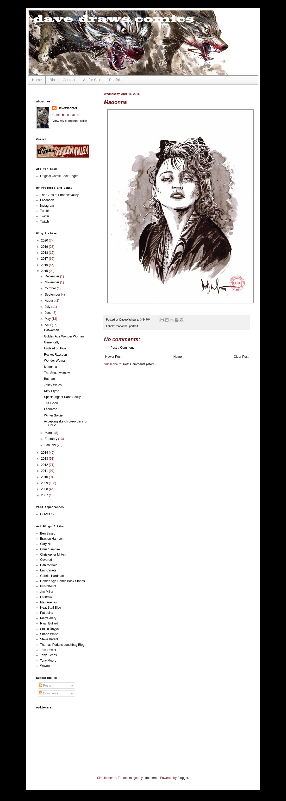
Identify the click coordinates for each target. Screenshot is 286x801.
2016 (45, 265)
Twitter (44, 216)
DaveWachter (67, 108)
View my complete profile (69, 121)
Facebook (47, 200)
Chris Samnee (50, 549)
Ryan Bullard (49, 623)
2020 (45, 240)
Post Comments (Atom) (139, 364)
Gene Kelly (51, 342)
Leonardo (50, 409)
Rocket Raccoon (55, 354)
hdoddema (151, 778)
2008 (45, 489)
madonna (122, 326)
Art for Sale (92, 80)
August (50, 300)
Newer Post (113, 357)
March (49, 433)
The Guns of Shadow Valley (59, 195)
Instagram (47, 205)
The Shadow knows (57, 373)
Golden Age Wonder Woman (64, 336)
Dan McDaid (48, 565)
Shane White (49, 634)
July (48, 307)
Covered (46, 560)
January (51, 445)
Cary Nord (47, 544)
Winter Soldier (54, 415)
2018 (45, 253)
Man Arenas (48, 602)
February (51, 439)
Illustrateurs (48, 586)
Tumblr (45, 211)
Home (37, 80)
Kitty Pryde (51, 391)
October (51, 288)
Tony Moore (48, 660)
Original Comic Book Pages (59, 176)
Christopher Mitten (53, 554)
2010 (45, 477)
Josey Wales (53, 385)
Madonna (50, 367)
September (53, 294)
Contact (69, 80)
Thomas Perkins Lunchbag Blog (62, 645)
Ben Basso (47, 533)
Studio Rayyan (50, 629)
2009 (45, 483)
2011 (45, 471)
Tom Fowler (48, 650)
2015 (45, 271)
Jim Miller (46, 592)
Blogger (182, 778)
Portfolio (115, 80)
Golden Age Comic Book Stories (62, 581)
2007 (45, 495)
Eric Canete (48, 570)
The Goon (51, 403)
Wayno (45, 666)
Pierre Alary (48, 618)
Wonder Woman (55, 360)
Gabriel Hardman (52, 576)
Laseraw (46, 597)
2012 (45, 465)
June (48, 313)
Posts (45, 685)
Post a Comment (122, 347)
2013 (45, 458)
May (48, 319)
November (52, 282)
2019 (45, 247)
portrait (133, 326)
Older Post (241, 357)
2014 (45, 452)
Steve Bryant (49, 639)
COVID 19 (47, 514)
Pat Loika (46, 613)
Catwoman (51, 330)
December (52, 276)
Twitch (44, 221)
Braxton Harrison (52, 538)
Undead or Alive (55, 348)
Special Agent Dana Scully (62, 397)
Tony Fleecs (48, 655)
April (48, 325)
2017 (45, 259)
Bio (52, 80)
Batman (49, 379)
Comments (48, 693)
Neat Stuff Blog (50, 607)
